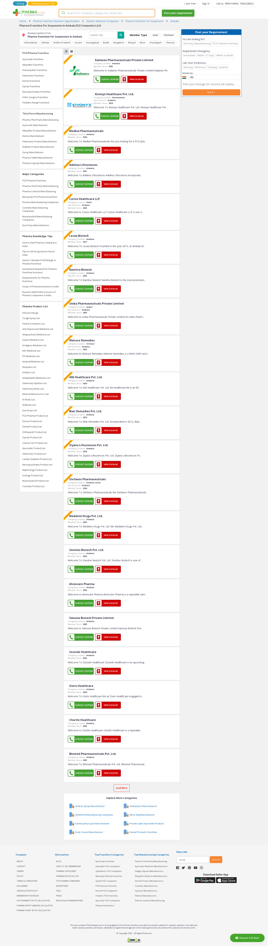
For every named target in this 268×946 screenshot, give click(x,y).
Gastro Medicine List (33, 339)
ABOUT (20, 861)
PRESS (59, 895)
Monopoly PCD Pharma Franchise (39, 196)
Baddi (106, 42)
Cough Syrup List (31, 318)
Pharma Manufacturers (145, 895)
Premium (169, 35)
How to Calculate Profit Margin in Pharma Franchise (39, 262)
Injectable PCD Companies (108, 866)
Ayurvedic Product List (33, 448)
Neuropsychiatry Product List (37, 464)
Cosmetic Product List (33, 486)
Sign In (205, 3)
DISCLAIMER (22, 886)
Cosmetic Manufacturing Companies (35, 209)
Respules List (29, 367)
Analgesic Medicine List (34, 345)
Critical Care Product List (34, 442)
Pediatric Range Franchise (35, 102)
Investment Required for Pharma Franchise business (39, 270)
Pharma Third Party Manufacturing (40, 119)
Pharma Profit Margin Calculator (35, 905)
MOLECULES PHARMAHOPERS (69, 900)
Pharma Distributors (105, 905)
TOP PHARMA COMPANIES (68, 881)
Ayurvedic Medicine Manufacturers (151, 866)
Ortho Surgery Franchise (35, 97)
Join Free (190, 3)
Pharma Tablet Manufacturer (37, 157)
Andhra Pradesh (62, 42)
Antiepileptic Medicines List (36, 377)
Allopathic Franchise (32, 64)
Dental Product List (32, 426)
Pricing (20, 3)
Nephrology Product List (34, 469)
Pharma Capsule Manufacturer (38, 163)
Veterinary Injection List (34, 383)
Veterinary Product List (34, 453)
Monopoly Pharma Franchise (109, 876)
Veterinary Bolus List (33, 388)
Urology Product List (32, 475)
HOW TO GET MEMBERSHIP (68, 866)
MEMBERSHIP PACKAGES (28, 895)
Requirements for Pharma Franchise (36, 279)
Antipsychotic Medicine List (36, 334)
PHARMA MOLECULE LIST (67, 876)
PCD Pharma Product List (35, 415)
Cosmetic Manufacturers (146, 886)
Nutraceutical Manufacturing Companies (37, 218)
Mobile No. (187, 73)
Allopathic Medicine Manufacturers (151, 876)
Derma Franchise (31, 80)
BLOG (58, 861)
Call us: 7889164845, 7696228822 (235, 3)
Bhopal (132, 42)
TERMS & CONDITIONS (27, 881)
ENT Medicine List (31, 350)
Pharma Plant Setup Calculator (33, 910)
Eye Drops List (29, 410)
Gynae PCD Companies (106, 881)
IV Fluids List (28, 399)
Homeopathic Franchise (34, 70)
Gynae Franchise (31, 86)
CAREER (20, 871)
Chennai (170, 42)
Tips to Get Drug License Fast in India (38, 253)
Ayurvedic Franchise (32, 59)
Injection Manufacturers (146, 890)
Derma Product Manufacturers (149, 881)
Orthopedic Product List (34, 432)
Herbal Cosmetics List (33, 323)
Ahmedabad (30, 42)
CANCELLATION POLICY (27, 890)
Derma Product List (32, 421)
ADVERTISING (62, 886)
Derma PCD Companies (106, 890)
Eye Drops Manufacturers (35, 225)
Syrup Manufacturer (33, 152)
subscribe (216, 859)
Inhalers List (28, 372)
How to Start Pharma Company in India (39, 244)
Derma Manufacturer (33, 135)
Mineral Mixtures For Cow (35, 394)
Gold (155, 35)
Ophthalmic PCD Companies (109, 871)
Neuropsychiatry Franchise (36, 91)
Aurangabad (92, 42)
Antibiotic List (29, 404)
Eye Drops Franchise (105, 861)
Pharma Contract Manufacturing (39, 191)
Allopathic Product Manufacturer (39, 130)
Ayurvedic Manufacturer (35, 125)
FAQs (58, 890)
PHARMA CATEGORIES (66, 871)
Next (211, 92)
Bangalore (118, 42)
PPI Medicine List (31, 356)
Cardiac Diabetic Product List (37, 459)
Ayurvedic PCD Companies (108, 900)
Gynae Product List (32, 437)
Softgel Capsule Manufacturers (149, 871)
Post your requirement (178, 13)
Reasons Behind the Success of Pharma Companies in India (38, 293)
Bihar (142, 42)
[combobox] (107, 13)
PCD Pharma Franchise (34, 180)
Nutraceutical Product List (35, 480)
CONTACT (21, 866)
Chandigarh (155, 42)
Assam (78, 42)
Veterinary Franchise (33, 75)
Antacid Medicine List (33, 361)
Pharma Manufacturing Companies (40, 202)
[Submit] (63, 13)
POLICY (20, 876)
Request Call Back (247, 938)
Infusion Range (30, 312)
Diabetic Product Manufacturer (38, 146)
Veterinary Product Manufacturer (39, 141)
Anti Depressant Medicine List (37, 329)
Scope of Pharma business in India (40, 286)
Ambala (45, 42)
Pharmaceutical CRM (43, 3)
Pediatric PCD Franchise (107, 895)
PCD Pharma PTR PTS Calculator (33, 900)
